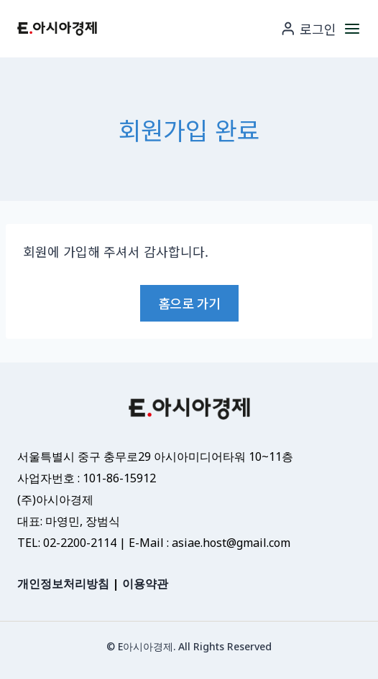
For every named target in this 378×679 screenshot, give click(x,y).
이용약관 (145, 583)
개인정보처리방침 (63, 583)
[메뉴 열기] (352, 28)
